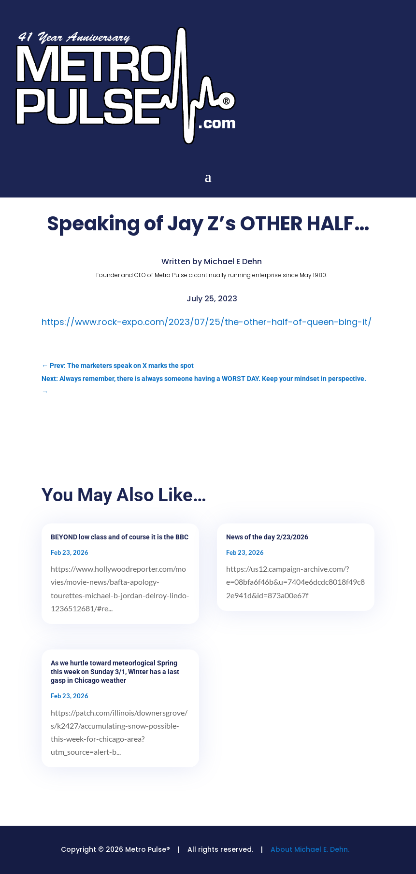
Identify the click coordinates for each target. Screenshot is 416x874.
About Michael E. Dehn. (310, 849)
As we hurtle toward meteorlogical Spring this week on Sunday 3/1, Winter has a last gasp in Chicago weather (115, 671)
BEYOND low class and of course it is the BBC (119, 537)
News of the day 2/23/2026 (267, 537)
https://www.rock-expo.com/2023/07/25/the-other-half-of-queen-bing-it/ (207, 322)
